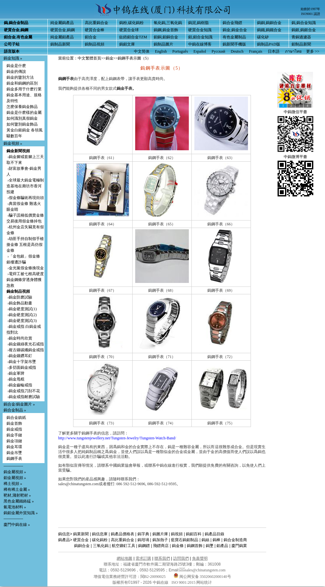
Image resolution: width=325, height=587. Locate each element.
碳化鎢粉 (100, 540)
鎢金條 (178, 545)
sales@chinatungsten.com (202, 570)
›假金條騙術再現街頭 (25, 197)
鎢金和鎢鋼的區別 (22, 83)
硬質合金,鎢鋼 (62, 30)
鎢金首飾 (14, 423)
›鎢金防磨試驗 (19, 297)
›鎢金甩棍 (15, 379)
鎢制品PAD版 (268, 44)
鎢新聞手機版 (234, 44)
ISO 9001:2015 (184, 582)
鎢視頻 (177, 534)
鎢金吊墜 (14, 452)
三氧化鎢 (101, 545)
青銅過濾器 (301, 37)
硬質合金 (81, 540)
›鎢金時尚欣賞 (19, 338)
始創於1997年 (310, 9)
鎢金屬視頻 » (15, 472)
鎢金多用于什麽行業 (24, 89)
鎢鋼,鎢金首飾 (166, 30)
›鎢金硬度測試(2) (21, 315)
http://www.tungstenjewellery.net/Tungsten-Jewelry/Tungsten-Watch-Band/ (117, 438)
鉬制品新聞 (301, 44)
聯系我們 (162, 558)
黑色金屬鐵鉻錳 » (19, 501)
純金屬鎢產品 (62, 22)
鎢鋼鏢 (144, 545)
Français (255, 51)
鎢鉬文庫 (127, 44)
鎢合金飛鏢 (232, 22)
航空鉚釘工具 (123, 545)
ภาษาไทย (293, 51)
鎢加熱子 (160, 540)
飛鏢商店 (161, 545)
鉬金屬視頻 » (15, 477)
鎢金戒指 (14, 429)
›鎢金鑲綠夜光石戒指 (25, 344)
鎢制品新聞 (60, 44)
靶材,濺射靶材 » (17, 495)
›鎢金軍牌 (15, 373)
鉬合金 (91, 37)
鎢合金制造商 (235, 540)
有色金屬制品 (234, 37)
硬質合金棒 (94, 30)
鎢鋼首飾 (194, 545)
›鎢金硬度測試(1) (21, 309)
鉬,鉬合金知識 (200, 37)
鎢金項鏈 (14, 441)
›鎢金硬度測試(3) (21, 320)
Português (180, 51)
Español (199, 51)
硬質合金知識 (200, 30)
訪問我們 (181, 558)
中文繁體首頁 (89, 58)
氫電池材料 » (15, 507)
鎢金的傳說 (16, 71)
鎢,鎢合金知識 (304, 22)
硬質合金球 (129, 30)
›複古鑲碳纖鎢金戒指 (25, 350)
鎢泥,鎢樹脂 (198, 22)
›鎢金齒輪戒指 (19, 385)
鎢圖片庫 (160, 534)
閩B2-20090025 (153, 576)
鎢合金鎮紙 (16, 417)
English (161, 51)
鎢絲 (205, 540)
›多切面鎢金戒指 (21, 367)
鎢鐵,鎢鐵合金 (269, 30)
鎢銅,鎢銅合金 (269, 22)
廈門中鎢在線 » (17, 524)
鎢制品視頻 (94, 44)
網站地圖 (124, 558)
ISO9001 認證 (310, 14)
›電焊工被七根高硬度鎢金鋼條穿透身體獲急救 (25, 280)
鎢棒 (216, 540)
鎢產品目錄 (214, 534)
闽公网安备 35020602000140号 (202, 576)
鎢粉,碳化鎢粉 (131, 22)
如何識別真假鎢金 (22, 118)
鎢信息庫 (100, 534)
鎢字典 (143, 534)
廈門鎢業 (239, 545)
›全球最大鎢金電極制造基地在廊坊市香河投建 (25, 186)
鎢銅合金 (82, 545)
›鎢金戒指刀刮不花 (23, 391)
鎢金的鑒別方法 (20, 77)
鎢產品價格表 (122, 534)
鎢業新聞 (81, 534)
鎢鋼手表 (14, 458)
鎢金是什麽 (16, 65)
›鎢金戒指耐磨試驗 (23, 396)
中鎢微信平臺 (295, 112)
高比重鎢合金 (96, 22)
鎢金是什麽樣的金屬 (24, 112)
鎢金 (109, 58)
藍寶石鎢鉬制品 (184, 540)
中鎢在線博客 (200, 44)
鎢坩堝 (143, 540)
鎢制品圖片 (163, 44)
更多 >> (312, 51)
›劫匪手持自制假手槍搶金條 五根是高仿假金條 (25, 244)
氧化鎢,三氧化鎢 (168, 22)
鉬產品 (222, 545)
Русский (218, 51)
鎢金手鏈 (14, 435)
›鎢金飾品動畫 (19, 303)
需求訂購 (143, 558)
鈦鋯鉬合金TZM (133, 37)
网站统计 (204, 582)
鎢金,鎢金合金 (235, 30)
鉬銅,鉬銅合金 (166, 37)
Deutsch (237, 51)
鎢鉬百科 (194, 534)
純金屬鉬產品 (62, 37)
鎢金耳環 (14, 447)
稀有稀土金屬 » (17, 489)
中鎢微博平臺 (295, 156)
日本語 (274, 51)
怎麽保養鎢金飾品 (22, 106)
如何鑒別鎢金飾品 (22, 124)
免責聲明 (200, 558)
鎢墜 (210, 545)
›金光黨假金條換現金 (25, 268)
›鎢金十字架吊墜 (21, 361)
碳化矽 (263, 37)
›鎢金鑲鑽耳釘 (19, 356)
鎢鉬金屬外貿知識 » (21, 513)
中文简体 (142, 51)
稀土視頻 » (13, 483)
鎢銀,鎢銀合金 (304, 30)
